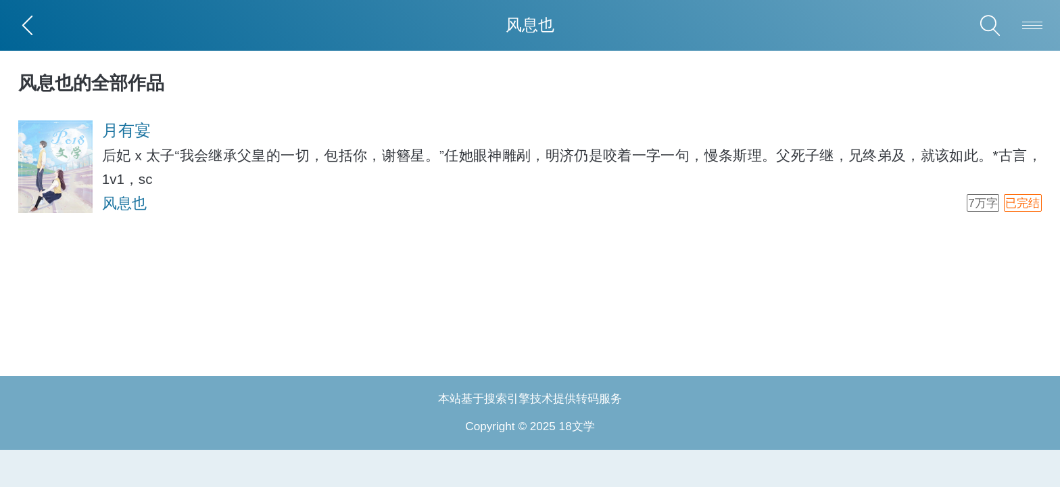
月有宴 (126, 130)
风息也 (124, 203)
